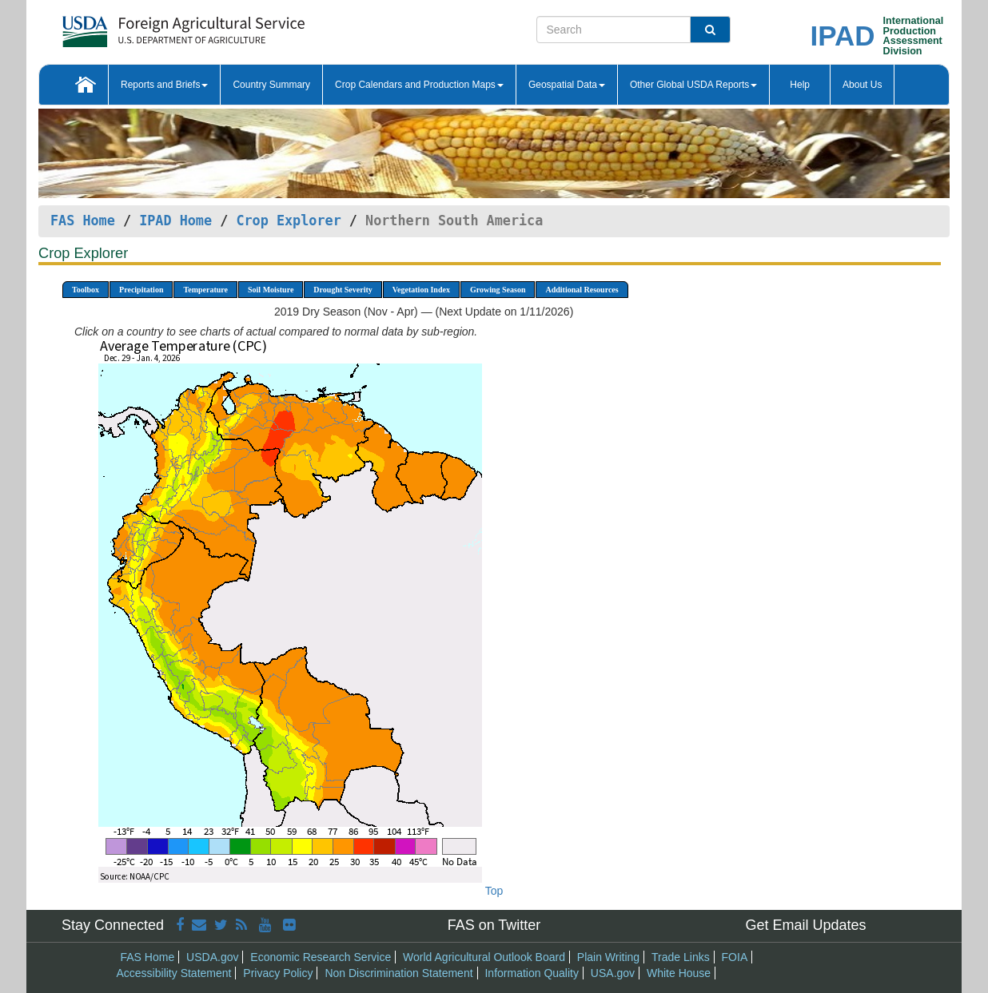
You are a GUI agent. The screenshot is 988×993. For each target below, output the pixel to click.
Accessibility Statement (174, 973)
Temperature (205, 289)
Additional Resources (581, 289)
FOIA (735, 957)
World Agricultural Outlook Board (484, 957)
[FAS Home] (143, 26)
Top (494, 890)
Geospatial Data (566, 84)
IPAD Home (175, 220)
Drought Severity (342, 289)
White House (679, 973)
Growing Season (498, 289)
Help (800, 84)
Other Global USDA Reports (693, 84)
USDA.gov (212, 957)
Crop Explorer (288, 220)
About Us (862, 84)
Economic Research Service (320, 957)
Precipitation (141, 289)
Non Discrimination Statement (398, 973)
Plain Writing (608, 957)
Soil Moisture (270, 289)
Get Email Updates (805, 925)
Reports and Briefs (164, 84)
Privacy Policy (278, 973)
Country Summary (271, 84)
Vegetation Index (421, 289)
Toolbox (85, 289)
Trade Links (680, 957)
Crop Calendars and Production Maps (419, 84)
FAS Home (82, 220)
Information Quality (531, 973)
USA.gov (613, 973)
